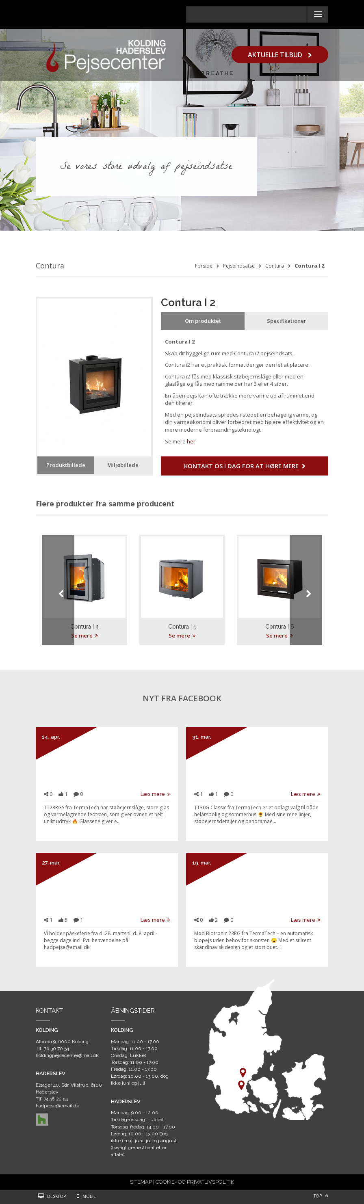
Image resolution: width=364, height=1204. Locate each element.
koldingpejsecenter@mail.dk (67, 1055)
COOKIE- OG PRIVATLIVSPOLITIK (195, 1182)
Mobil (88, 1196)
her (191, 441)
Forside (203, 265)
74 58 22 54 (56, 1099)
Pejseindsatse (239, 265)
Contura (274, 265)
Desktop (56, 1196)
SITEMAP (141, 1182)
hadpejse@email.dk (57, 1106)
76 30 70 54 (56, 1048)
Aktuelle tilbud (280, 54)
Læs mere (155, 794)
